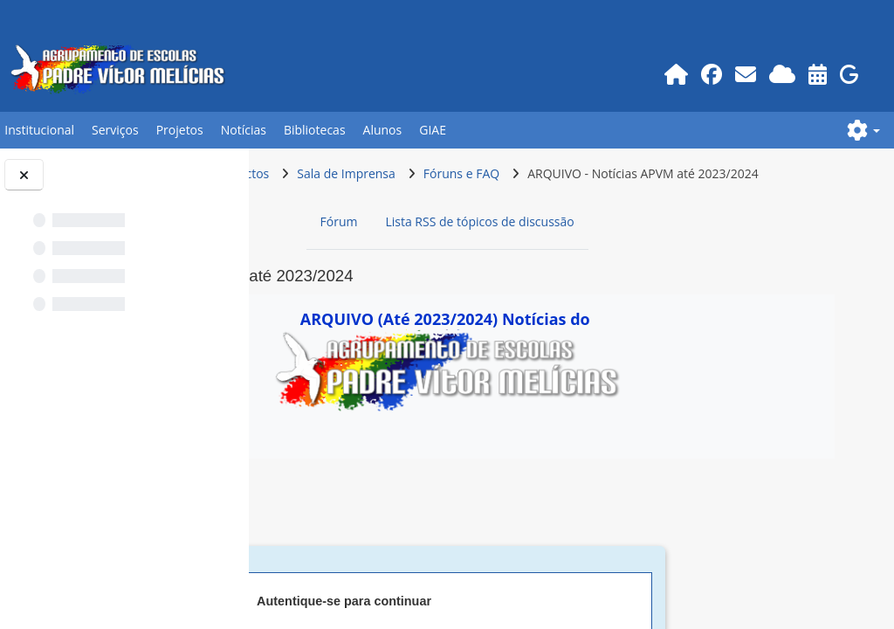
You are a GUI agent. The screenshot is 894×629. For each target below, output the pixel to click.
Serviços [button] (115, 129)
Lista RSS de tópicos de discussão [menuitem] (595, 254)
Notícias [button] (243, 129)
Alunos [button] (382, 129)
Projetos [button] (179, 129)
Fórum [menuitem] (454, 254)
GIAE (432, 129)
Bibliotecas (315, 129)
